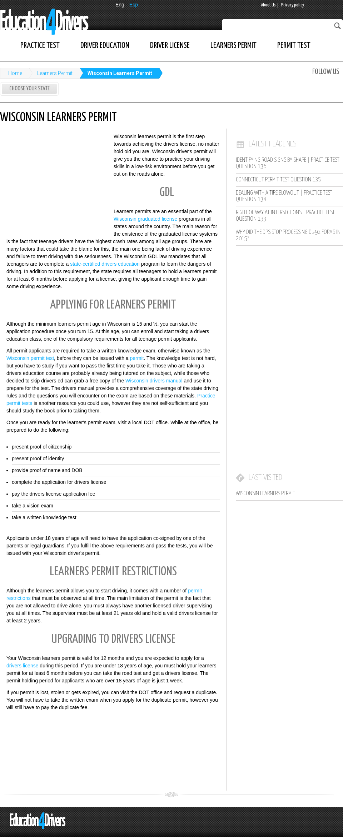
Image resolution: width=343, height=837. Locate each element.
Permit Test (293, 45)
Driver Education (104, 45)
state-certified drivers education (105, 264)
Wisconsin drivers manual (154, 381)
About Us (268, 5)
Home (15, 73)
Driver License (170, 45)
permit (137, 358)
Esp (133, 4)
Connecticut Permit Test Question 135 (278, 180)
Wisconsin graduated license (145, 219)
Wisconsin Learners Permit (120, 73)
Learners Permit (233, 45)
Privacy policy (292, 5)
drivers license (22, 665)
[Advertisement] (53, 179)
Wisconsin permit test (30, 358)
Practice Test (40, 45)
